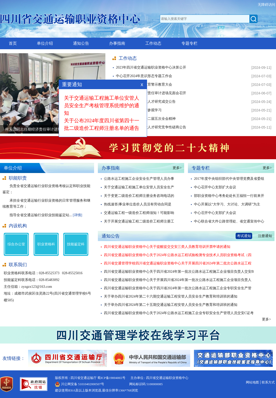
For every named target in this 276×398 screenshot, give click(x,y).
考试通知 (244, 236)
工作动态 (153, 43)
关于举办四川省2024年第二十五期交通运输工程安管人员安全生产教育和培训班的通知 (170, 305)
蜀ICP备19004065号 (111, 378)
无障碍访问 (267, 5)
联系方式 (268, 382)
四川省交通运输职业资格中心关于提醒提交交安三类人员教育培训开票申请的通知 (167, 247)
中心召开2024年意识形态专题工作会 (144, 76)
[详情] (77, 215)
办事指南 (117, 43)
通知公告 (81, 43)
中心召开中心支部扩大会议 (215, 187)
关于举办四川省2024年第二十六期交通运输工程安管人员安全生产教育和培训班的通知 (170, 296)
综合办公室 (16, 244)
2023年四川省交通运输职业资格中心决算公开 (151, 67)
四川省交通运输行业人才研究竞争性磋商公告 (151, 127)
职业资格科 (46, 244)
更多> (177, 168)
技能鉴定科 (76, 244)
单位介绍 (45, 43)
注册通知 (265, 236)
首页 (13, 43)
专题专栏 (189, 43)
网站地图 (252, 382)
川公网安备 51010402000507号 (82, 384)
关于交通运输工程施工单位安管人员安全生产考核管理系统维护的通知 (103, 107)
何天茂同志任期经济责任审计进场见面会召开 (151, 93)
